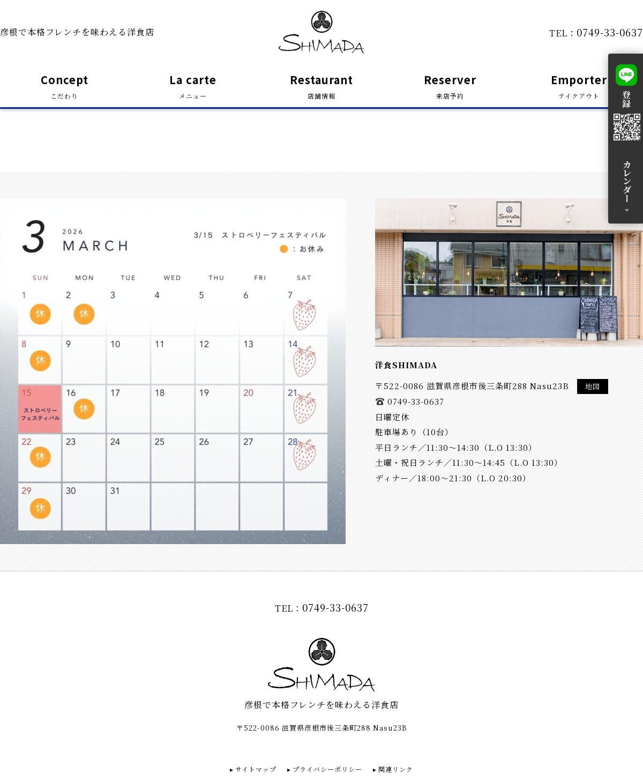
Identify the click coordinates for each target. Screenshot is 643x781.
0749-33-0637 (610, 32)
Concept (64, 87)
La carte (192, 87)
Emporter (579, 87)
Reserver (450, 87)
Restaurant (321, 87)
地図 (592, 386)
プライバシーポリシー (327, 768)
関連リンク (395, 768)
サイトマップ (255, 768)
